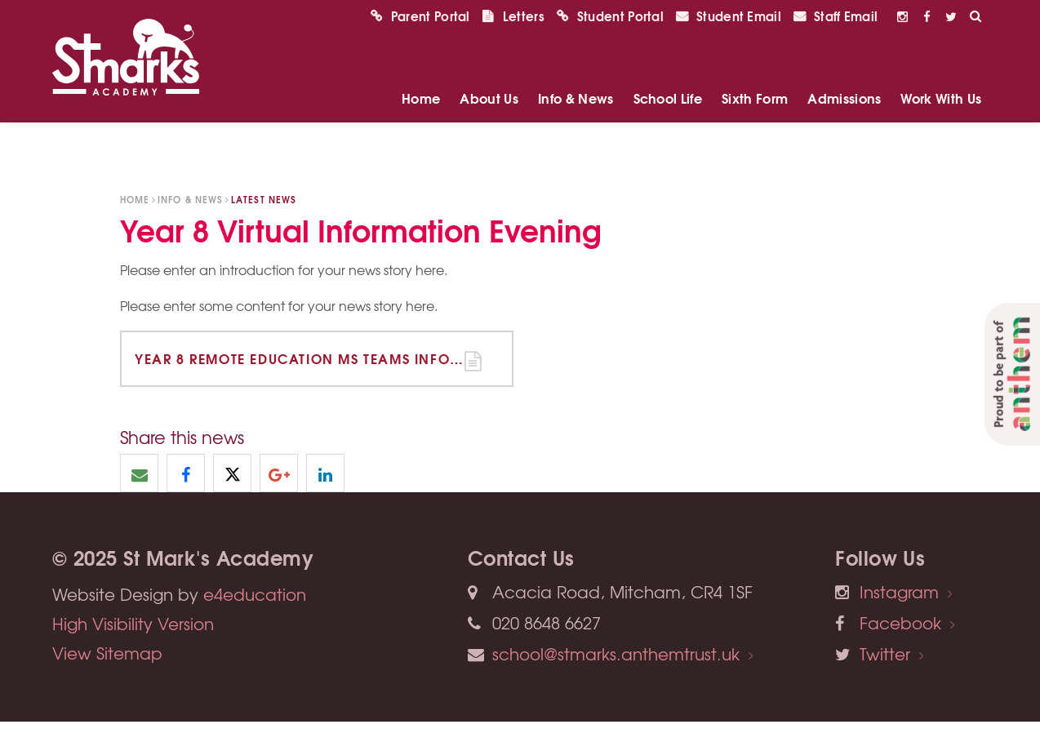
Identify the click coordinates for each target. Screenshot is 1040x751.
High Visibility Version (133, 623)
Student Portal (610, 45)
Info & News (190, 199)
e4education (254, 594)
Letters (513, 45)
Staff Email (835, 45)
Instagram (899, 591)
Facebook (900, 622)
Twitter (885, 653)
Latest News (263, 199)
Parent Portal (420, 45)
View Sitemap (107, 652)
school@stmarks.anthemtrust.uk (616, 653)
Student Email (728, 45)
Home (134, 199)
